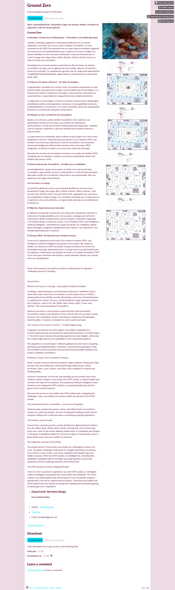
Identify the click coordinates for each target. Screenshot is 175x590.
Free (147, 588)
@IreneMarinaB (47, 507)
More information (36, 525)
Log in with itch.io (35, 570)
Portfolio (36, 512)
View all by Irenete (41, 588)
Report (52, 588)
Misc (143, 588)
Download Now (35, 18)
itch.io (31, 588)
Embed (58, 588)
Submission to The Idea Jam (160, 16)
